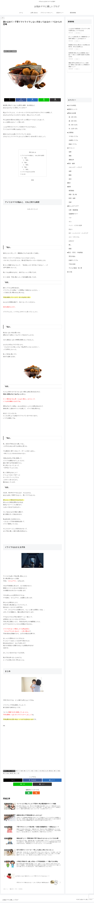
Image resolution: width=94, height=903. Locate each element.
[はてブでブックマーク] (32, 100)
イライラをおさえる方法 (28, 172)
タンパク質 (38, 771)
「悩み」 (25, 158)
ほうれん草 (45, 771)
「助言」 (27, 160)
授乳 (11, 774)
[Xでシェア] (12, 100)
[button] (52, 100)
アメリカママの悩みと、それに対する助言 (33, 155)
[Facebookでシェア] (22, 100)
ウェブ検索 (57, 771)
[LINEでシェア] (42, 100)
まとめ (23, 174)
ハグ (33, 771)
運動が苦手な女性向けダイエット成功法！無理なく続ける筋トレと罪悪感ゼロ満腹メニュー (79, 64)
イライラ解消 (20, 771)
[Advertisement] (32, 37)
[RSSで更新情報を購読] (34, 793)
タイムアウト (27, 771)
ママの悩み (6, 774)
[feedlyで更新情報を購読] (30, 793)
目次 (30, 152)
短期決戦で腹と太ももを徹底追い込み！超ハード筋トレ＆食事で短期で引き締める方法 (79, 54)
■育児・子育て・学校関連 (9, 771)
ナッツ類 (16, 774)
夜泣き (51, 771)
